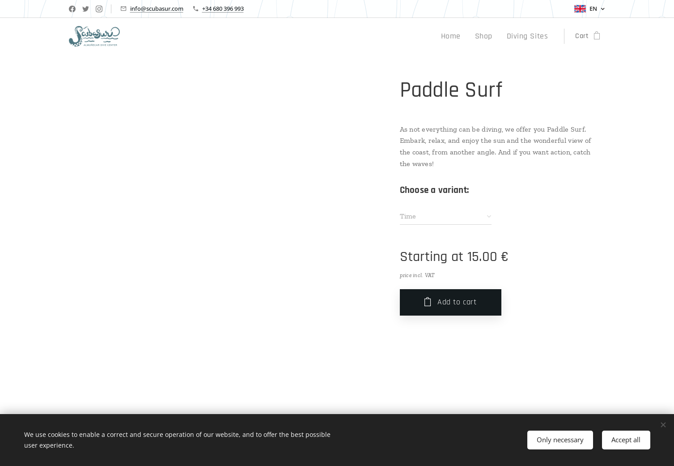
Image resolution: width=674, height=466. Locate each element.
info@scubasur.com (156, 8)
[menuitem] (459, 36)
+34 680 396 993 (223, 8)
